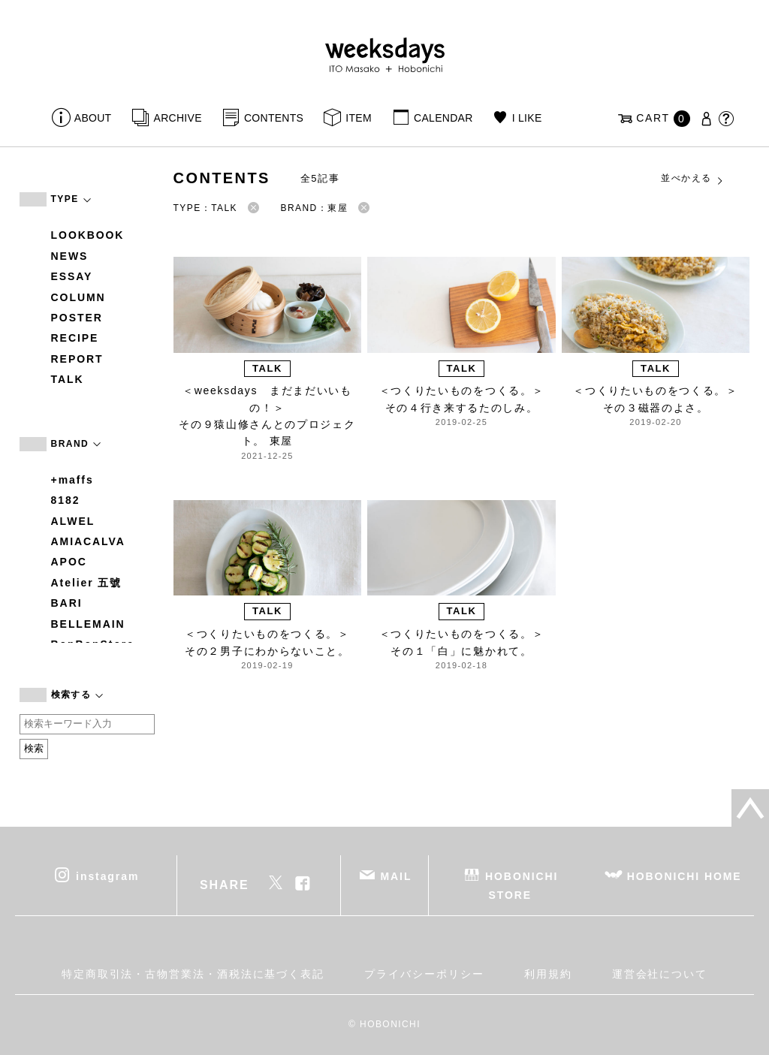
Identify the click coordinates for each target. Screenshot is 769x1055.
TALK (67, 379)
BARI (67, 603)
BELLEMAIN (88, 624)
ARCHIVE (178, 118)
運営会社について (659, 974)
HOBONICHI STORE (521, 885)
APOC (69, 562)
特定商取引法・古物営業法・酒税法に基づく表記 (193, 974)
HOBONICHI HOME (684, 876)
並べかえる (692, 179)
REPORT (77, 359)
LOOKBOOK (88, 235)
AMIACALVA (88, 541)
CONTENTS (273, 118)
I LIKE (527, 118)
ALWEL (73, 521)
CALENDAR (443, 118)
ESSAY (72, 276)
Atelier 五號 (86, 583)
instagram (107, 876)
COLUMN (78, 297)
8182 (65, 500)
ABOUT (93, 118)
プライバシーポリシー (424, 974)
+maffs (72, 480)
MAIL (396, 876)
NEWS (70, 256)
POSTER (77, 318)
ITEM (358, 118)
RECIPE (75, 338)
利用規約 (548, 974)
